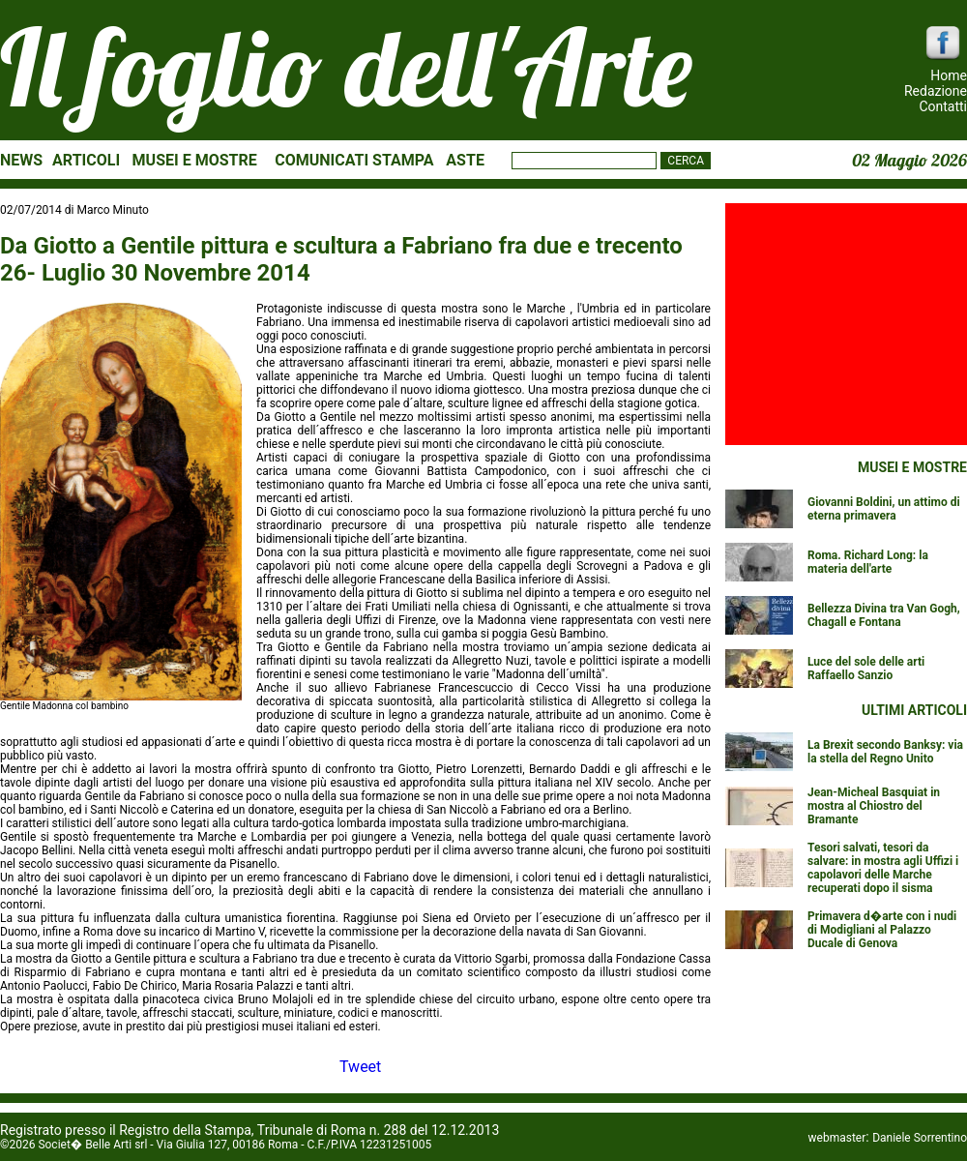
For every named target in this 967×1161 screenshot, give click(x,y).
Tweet (360, 1066)
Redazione (935, 91)
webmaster (837, 1138)
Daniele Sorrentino (919, 1138)
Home (948, 75)
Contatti (943, 106)
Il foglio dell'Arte (346, 67)
